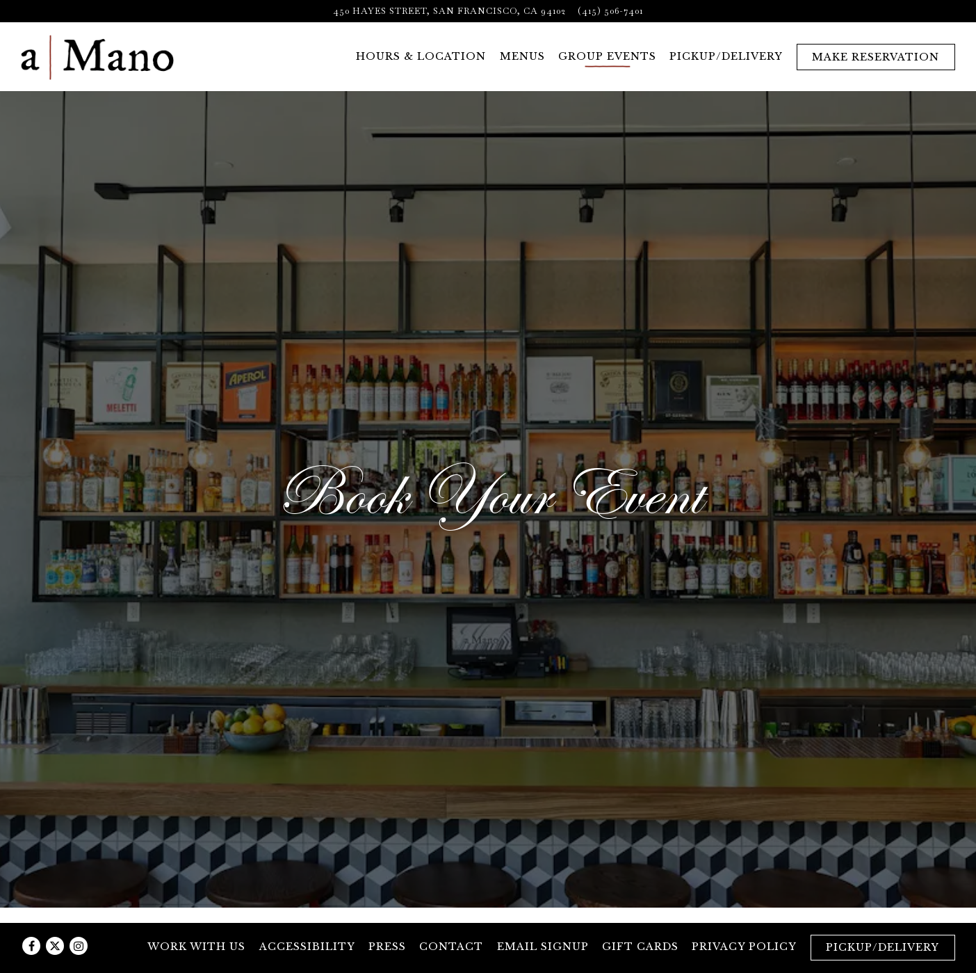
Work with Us (196, 946)
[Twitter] (55, 946)
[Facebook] (31, 946)
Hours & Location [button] (421, 56)
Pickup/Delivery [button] (726, 56)
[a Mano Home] (97, 56)
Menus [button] (522, 56)
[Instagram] (79, 946)
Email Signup (543, 946)
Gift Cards (640, 946)
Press (387, 946)
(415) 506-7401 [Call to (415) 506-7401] (610, 11)
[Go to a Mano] (449, 10)
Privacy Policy (744, 946)
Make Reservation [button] (875, 57)
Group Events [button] (607, 56)
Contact (451, 946)
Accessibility (307, 946)
